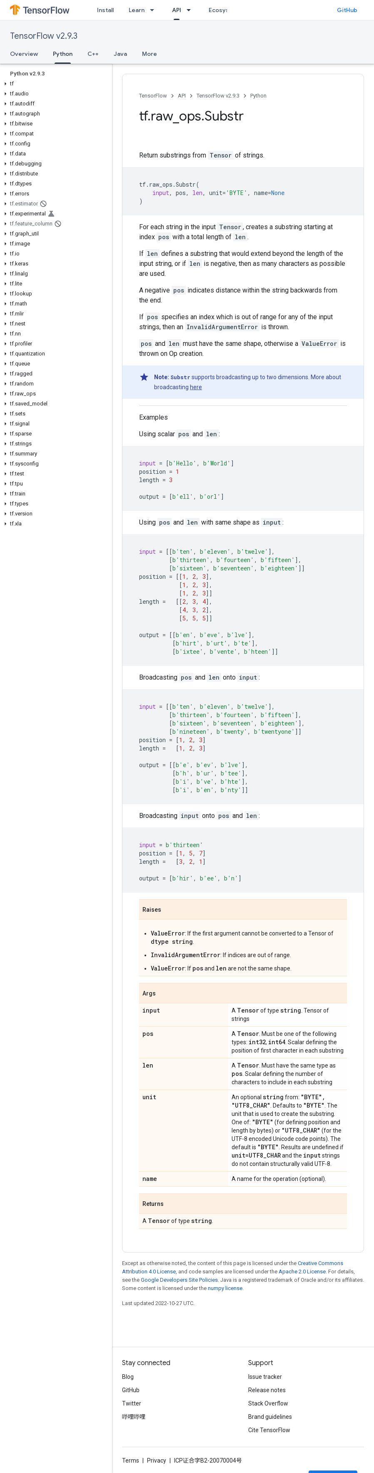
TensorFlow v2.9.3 (43, 36)
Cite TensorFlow (269, 1430)
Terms (130, 1460)
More (149, 54)
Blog (128, 1376)
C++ (93, 54)
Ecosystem (224, 10)
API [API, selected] (176, 10)
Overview (24, 54)
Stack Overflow (268, 1403)
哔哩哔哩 (133, 1416)
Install (105, 10)
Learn (137, 10)
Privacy (156, 1460)
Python (258, 96)
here (196, 387)
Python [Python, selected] (62, 54)
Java (120, 54)
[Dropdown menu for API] (191, 10)
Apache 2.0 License (302, 1271)
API (182, 96)
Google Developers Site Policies (179, 1280)
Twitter (131, 1403)
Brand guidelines (270, 1416)
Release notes (267, 1390)
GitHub (347, 10)
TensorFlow (153, 96)
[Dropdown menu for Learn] (155, 10)
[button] (54, 84)
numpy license (225, 1288)
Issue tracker (265, 1376)
